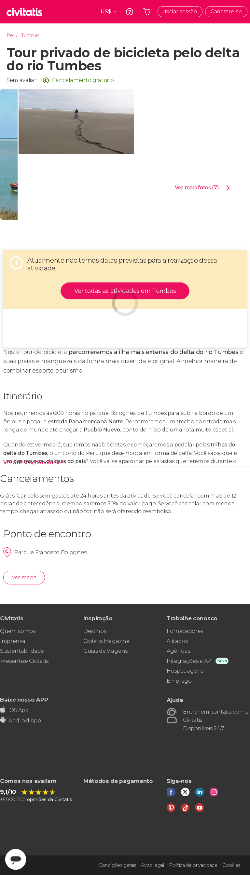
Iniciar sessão (180, 11)
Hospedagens (185, 671)
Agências (178, 651)
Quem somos (17, 631)
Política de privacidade (193, 865)
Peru (12, 35)
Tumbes (30, 35)
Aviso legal (152, 865)
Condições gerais (117, 865)
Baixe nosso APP (24, 699)
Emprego (179, 681)
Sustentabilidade (22, 651)
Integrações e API (190, 661)
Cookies (231, 865)
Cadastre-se (226, 11)
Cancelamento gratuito (83, 80)
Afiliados (177, 641)
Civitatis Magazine (106, 641)
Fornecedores (185, 631)
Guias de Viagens (105, 651)
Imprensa (12, 641)
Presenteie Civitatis (24, 661)
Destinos (94, 631)
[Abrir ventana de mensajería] (15, 859)
